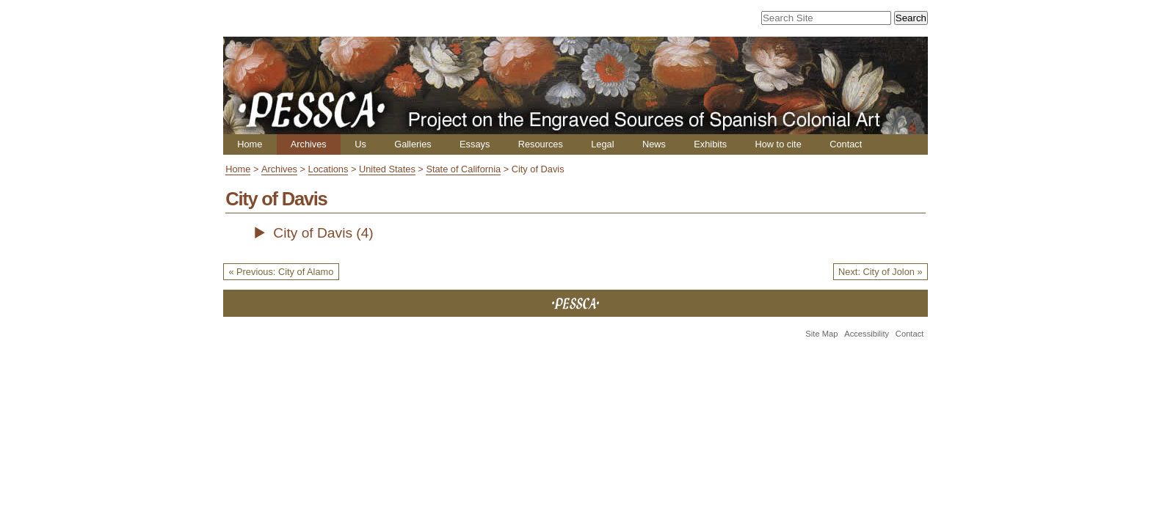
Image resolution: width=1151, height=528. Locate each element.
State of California (463, 169)
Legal (602, 144)
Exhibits (710, 144)
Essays (475, 144)
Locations (328, 169)
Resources (540, 144)
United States (387, 169)
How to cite (778, 144)
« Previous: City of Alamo (280, 271)
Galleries (413, 144)
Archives (309, 144)
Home (249, 144)
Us (360, 144)
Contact (845, 144)
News (654, 144)
